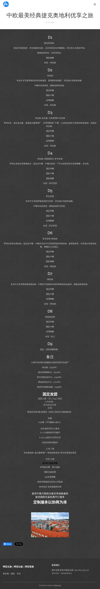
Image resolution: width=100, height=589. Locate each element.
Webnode (57, 585)
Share (7, 544)
